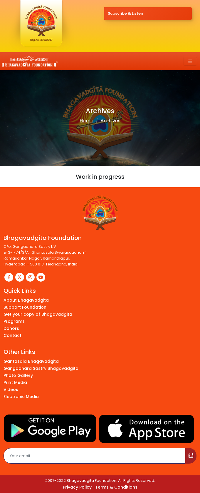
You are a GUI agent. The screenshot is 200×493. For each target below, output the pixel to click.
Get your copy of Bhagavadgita (38, 314)
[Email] (95, 456)
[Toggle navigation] (190, 61)
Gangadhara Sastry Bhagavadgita (41, 368)
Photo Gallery (18, 375)
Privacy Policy (77, 487)
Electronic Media (21, 397)
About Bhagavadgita (26, 300)
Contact (12, 335)
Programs (14, 321)
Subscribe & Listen (125, 13)
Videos (11, 389)
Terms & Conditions (116, 487)
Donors (11, 328)
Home (86, 120)
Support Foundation (25, 307)
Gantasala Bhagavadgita (31, 361)
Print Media (15, 382)
